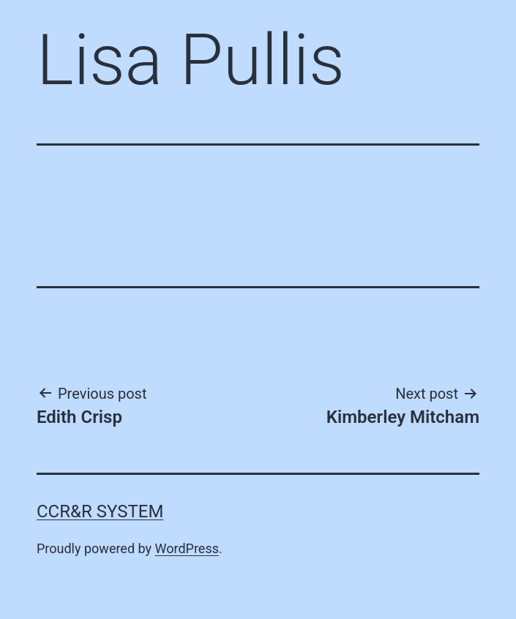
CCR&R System (100, 511)
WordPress (187, 548)
